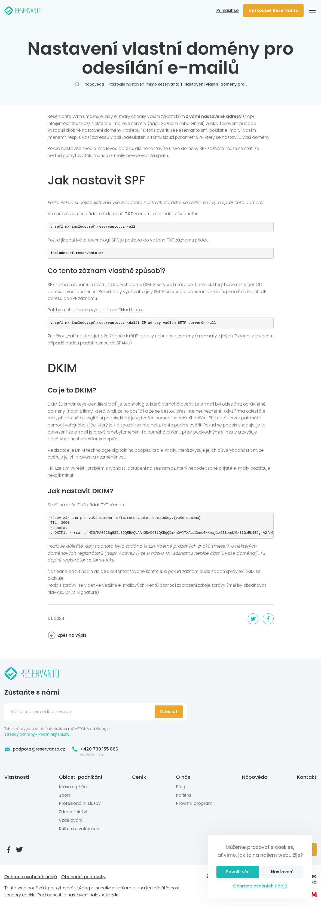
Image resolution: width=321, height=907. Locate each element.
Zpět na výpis (67, 635)
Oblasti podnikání (80, 777)
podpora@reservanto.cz (34, 749)
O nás (183, 777)
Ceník (139, 777)
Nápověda (254, 777)
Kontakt (307, 777)
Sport (65, 795)
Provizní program (194, 803)
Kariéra (183, 795)
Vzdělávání (70, 820)
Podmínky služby (53, 734)
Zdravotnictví (73, 812)
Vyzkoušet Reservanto (273, 10)
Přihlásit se (227, 10)
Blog (180, 787)
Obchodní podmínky (83, 877)
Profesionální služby (80, 803)
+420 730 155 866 (95, 749)
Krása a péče (73, 787)
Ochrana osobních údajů (260, 886)
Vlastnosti (16, 777)
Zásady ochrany (19, 734)
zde (115, 895)
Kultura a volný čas (79, 829)
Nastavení (282, 872)
